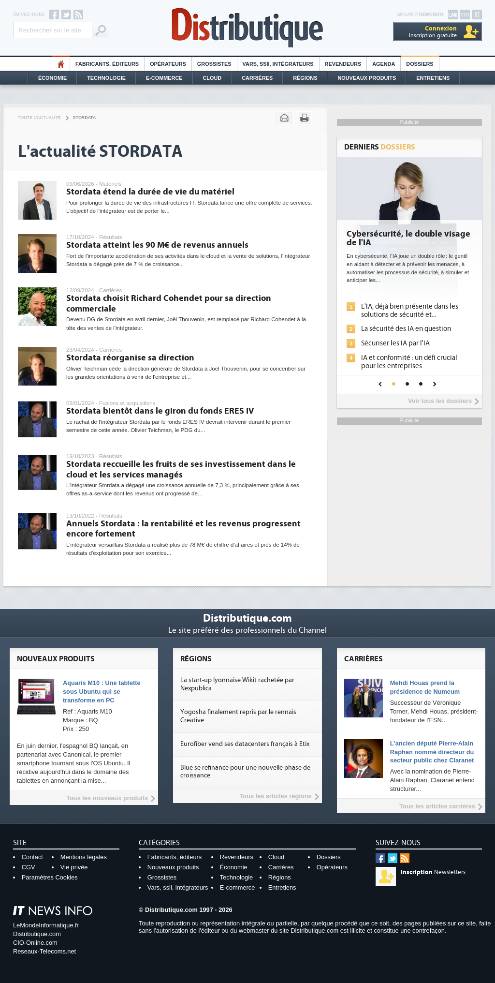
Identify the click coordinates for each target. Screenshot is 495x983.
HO (61, 64)
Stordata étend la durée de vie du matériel (150, 192)
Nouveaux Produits (366, 78)
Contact (32, 857)
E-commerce (164, 78)
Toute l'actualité (39, 117)
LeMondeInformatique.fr (46, 925)
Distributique (247, 27)
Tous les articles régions (275, 796)
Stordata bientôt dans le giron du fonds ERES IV (160, 411)
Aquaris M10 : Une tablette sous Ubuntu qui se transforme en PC (102, 691)
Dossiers (419, 64)
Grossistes (214, 64)
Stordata (84, 117)
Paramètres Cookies (50, 877)
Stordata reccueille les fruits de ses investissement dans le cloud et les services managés (181, 469)
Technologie (106, 78)
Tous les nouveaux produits (107, 798)
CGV (28, 867)
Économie (52, 78)
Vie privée (74, 867)
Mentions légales (83, 857)
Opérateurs (168, 64)
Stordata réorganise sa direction (130, 358)
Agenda (383, 64)
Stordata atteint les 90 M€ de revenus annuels (157, 245)
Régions (305, 78)
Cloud (212, 78)
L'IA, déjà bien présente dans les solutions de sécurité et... (409, 310)
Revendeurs (343, 64)
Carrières (257, 78)
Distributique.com (37, 934)
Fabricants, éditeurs (107, 64)
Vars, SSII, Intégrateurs (278, 64)
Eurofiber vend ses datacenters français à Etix (244, 744)
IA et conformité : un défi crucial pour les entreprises (409, 362)
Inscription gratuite (433, 32)
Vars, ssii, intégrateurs (177, 887)
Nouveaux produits (173, 867)
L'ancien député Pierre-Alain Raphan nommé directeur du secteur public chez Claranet (432, 752)
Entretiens (433, 78)
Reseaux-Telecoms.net (44, 951)
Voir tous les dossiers (440, 400)
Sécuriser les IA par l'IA (395, 343)
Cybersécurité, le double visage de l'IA (408, 238)
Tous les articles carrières (437, 806)
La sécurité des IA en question (406, 329)
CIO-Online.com (35, 942)
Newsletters (433, 872)
